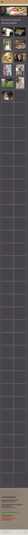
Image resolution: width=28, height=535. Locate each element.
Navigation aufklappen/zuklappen (14, 2)
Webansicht (25, 532)
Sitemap (10, 531)
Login (26, 530)
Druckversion (4, 531)
